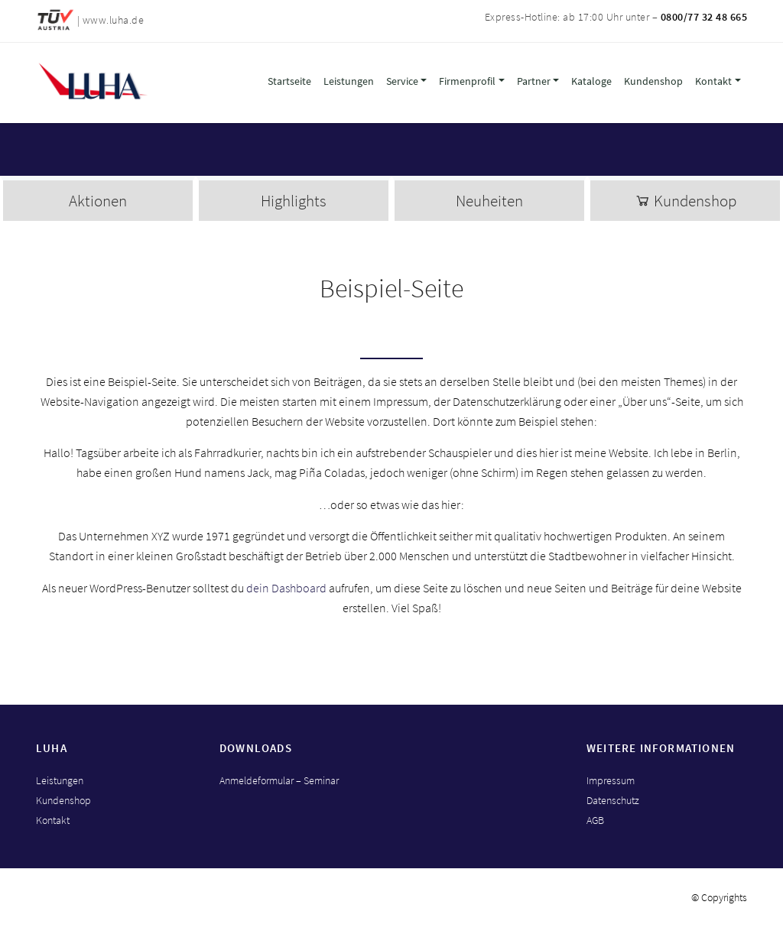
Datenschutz (612, 800)
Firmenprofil (467, 81)
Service (402, 81)
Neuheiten (489, 200)
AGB (595, 820)
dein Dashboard (286, 587)
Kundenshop (653, 81)
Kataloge (591, 81)
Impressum (610, 780)
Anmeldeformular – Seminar (279, 780)
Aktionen (98, 200)
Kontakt (713, 81)
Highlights (294, 200)
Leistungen (348, 81)
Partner (534, 81)
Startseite (289, 81)
